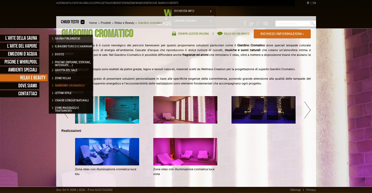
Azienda (62, 3)
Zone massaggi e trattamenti (67, 108)
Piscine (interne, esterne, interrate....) (73, 63)
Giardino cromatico (70, 85)
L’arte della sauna (21, 38)
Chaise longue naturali (72, 100)
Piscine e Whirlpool (21, 62)
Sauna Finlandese (67, 38)
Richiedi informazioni (282, 34)
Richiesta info (184, 11)
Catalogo (88, 3)
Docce (59, 54)
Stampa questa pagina (193, 33)
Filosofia (74, 3)
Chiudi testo (70, 22)
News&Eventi (141, 3)
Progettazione (106, 3)
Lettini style (63, 93)
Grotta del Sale (66, 70)
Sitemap (295, 189)
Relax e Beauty (33, 78)
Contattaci (27, 94)
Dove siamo (27, 86)
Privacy (311, 189)
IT (308, 3)
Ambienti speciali (22, 70)
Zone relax (63, 78)
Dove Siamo (158, 3)
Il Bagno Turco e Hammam (73, 46)
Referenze (124, 3)
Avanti (307, 110)
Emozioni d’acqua (22, 54)
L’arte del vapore (22, 46)
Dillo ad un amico (237, 33)
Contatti (172, 3)
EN (314, 3)
